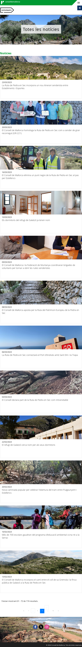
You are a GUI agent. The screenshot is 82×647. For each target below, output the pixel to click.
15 (54, 611)
